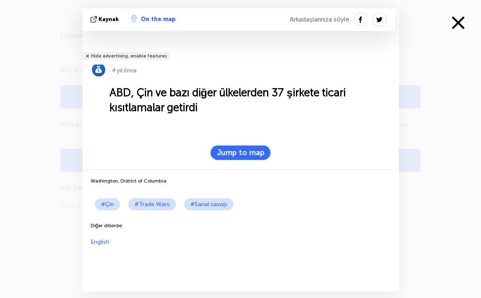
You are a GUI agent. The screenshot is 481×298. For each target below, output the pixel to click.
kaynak (105, 19)
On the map (153, 19)
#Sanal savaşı (208, 204)
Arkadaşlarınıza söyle (319, 19)
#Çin (107, 204)
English (100, 241)
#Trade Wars (152, 204)
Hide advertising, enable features (129, 56)
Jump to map (241, 152)
